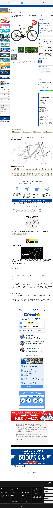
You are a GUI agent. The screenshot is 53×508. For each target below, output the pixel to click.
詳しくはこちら (32, 406)
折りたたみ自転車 (4, 492)
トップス (13, 498)
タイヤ (13, 491)
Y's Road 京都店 (42, 115)
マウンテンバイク (4, 494)
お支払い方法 (4, 107)
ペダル (13, 494)
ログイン (20, 466)
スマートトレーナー (26, 494)
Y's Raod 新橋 (41, 109)
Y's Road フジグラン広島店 (43, 116)
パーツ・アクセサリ (4, 94)
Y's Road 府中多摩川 (42, 108)
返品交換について (4, 111)
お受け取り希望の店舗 (16, 194)
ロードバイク (3, 489)
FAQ (2, 113)
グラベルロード (3, 500)
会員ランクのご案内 (37, 488)
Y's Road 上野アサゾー (43, 104)
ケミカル (24, 491)
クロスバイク (3, 491)
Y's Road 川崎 (41, 111)
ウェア (2, 91)
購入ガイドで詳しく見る (32, 206)
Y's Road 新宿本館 (42, 102)
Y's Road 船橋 (41, 112)
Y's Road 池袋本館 (42, 107)
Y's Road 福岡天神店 (42, 117)
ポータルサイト (36, 493)
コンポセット (14, 492)
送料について (4, 109)
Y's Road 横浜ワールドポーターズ (45, 110)
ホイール (13, 489)
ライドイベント (25, 498)
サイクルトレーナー (4, 99)
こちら (43, 79)
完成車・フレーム (3, 89)
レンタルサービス (25, 501)
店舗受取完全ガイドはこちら (32, 386)
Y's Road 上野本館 (42, 103)
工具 (23, 489)
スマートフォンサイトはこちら (27, 504)
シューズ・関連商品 (15, 501)
